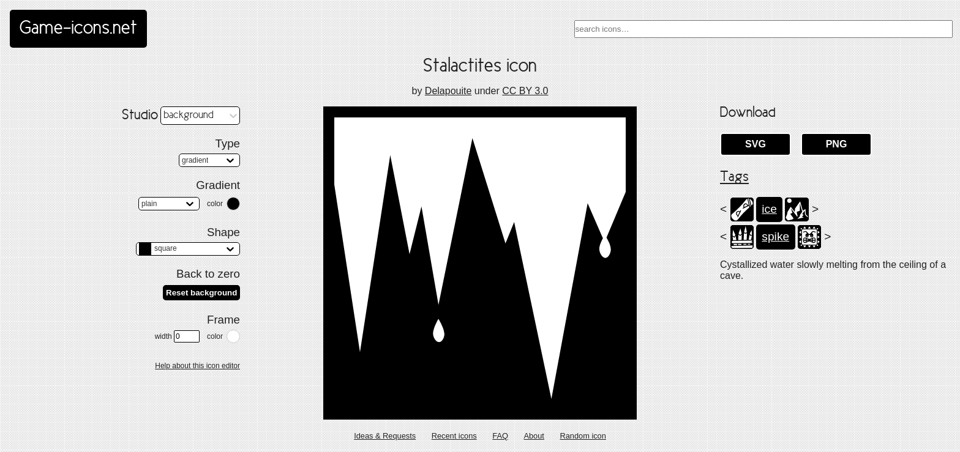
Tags (734, 177)
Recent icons (454, 435)
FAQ (500, 435)
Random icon (583, 435)
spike (775, 236)
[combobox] (763, 29)
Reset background (201, 292)
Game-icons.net (78, 28)
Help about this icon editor (197, 365)
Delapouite (448, 91)
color (215, 203)
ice (769, 208)
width (177, 336)
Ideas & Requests (385, 435)
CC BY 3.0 (525, 91)
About (533, 435)
